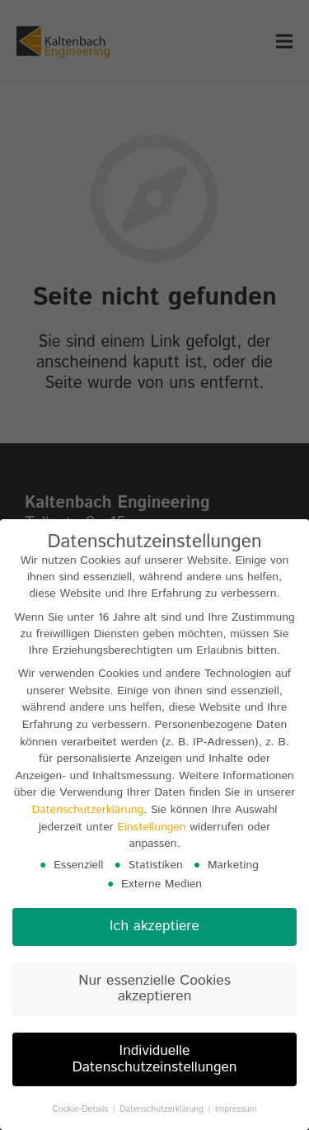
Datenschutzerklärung (87, 814)
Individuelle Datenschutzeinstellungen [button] (154, 1064)
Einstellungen (151, 831)
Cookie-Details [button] (82, 1114)
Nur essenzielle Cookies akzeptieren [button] (154, 994)
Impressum (235, 1114)
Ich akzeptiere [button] (154, 931)
